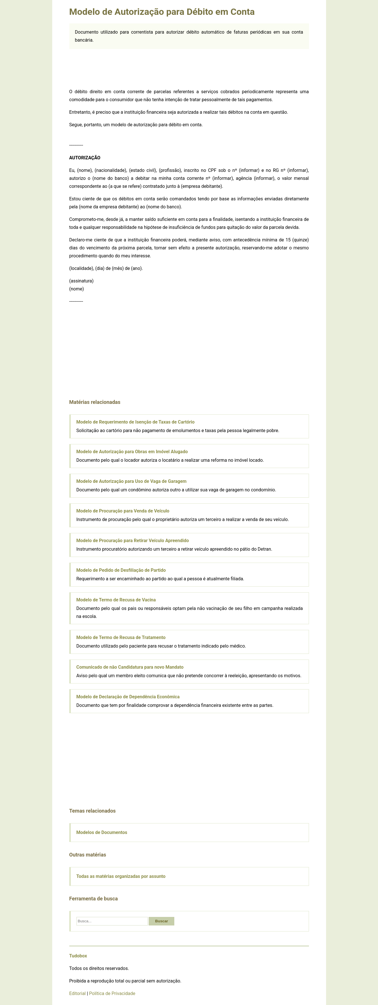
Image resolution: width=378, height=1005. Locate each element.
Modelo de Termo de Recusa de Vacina (116, 600)
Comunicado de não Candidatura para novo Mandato (130, 667)
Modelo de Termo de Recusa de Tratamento (121, 637)
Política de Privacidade (112, 993)
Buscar (161, 921)
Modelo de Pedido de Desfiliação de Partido (121, 570)
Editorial (77, 993)
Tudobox (78, 956)
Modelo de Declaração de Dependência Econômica (128, 696)
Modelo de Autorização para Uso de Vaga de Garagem (131, 481)
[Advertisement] (189, 67)
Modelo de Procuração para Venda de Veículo (122, 511)
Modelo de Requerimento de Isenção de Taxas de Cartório (135, 422)
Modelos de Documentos (101, 832)
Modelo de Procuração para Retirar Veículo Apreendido (132, 540)
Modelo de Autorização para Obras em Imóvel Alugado (132, 451)
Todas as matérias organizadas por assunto (121, 876)
